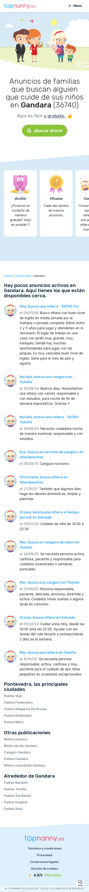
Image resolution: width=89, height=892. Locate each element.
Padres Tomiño (15, 789)
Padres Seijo (13, 809)
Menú (75, 6)
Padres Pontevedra (18, 702)
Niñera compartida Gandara (24, 765)
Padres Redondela (18, 715)
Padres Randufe (16, 783)
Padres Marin (14, 722)
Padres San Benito (17, 796)
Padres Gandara (16, 759)
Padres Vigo (13, 696)
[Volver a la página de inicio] (20, 6)
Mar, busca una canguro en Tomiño (49, 582)
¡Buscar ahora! (44, 130)
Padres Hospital (15, 802)
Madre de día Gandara (20, 746)
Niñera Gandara (15, 739)
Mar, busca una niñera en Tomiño (48, 652)
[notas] (44, 875)
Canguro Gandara (17, 752)
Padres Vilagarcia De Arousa (25, 709)
